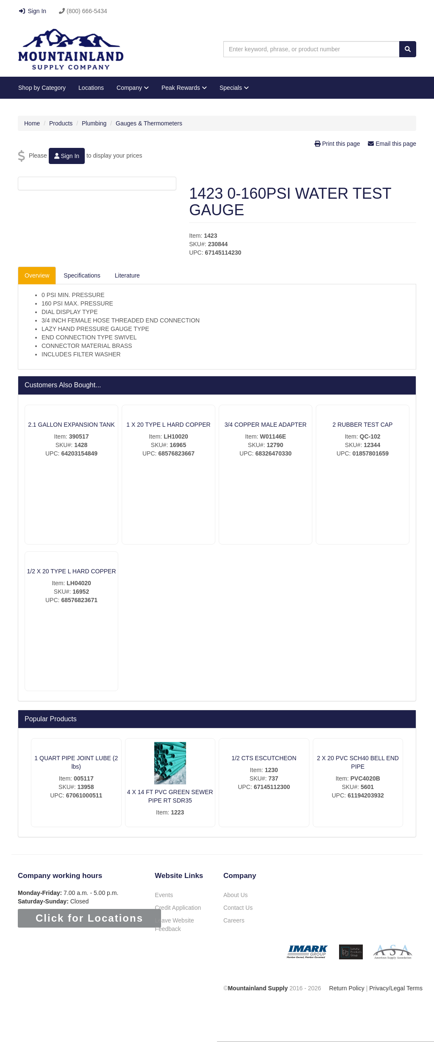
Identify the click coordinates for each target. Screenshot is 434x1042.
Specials (234, 87)
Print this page (338, 143)
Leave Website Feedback (174, 924)
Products (60, 123)
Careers (234, 920)
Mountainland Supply (258, 988)
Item (194, 235)
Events (164, 895)
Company (133, 87)
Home (32, 123)
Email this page (392, 143)
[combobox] (311, 49)
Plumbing (94, 123)
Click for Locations (89, 918)
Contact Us (238, 907)
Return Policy (346, 988)
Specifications (82, 275)
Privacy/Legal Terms (396, 988)
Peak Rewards (184, 87)
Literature (127, 275)
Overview (37, 275)
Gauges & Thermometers (149, 123)
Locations (91, 87)
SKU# (197, 244)
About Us (235, 895)
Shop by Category (42, 87)
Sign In (32, 11)
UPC (195, 252)
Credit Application (178, 907)
